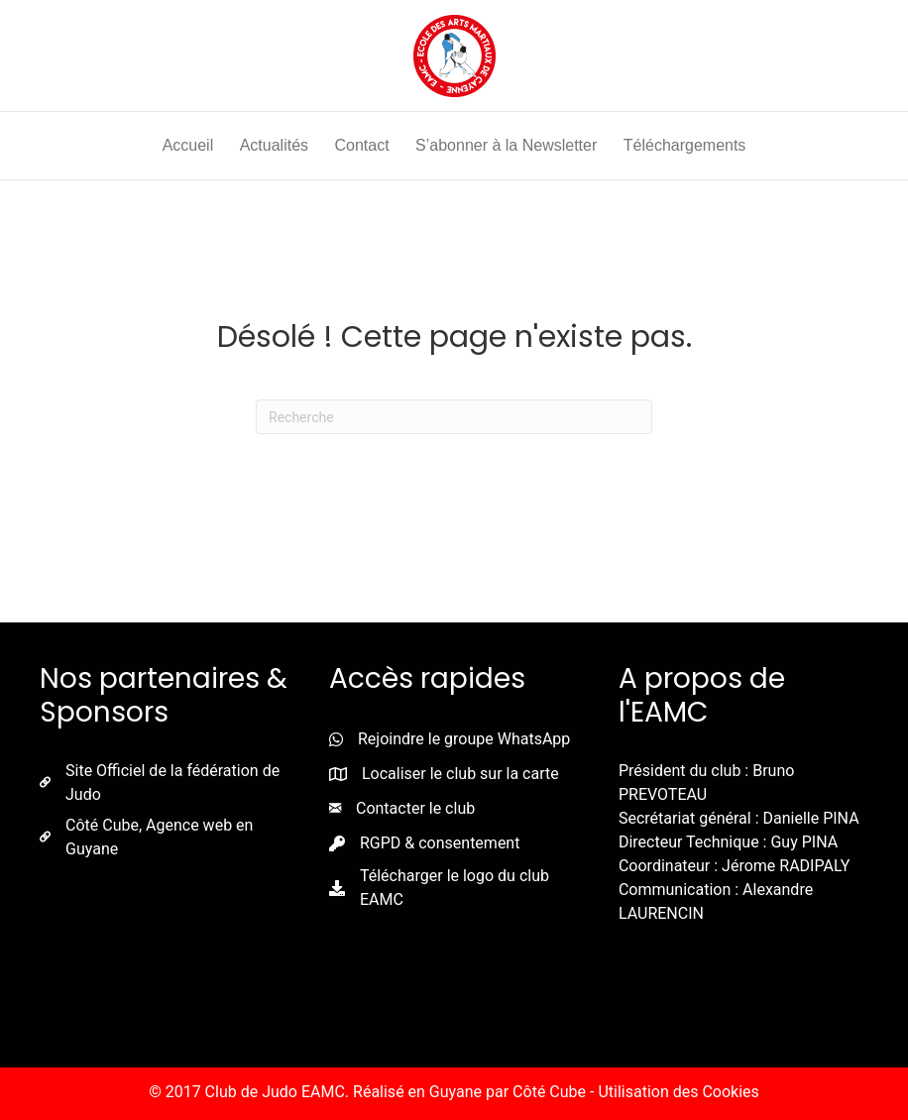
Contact (361, 145)
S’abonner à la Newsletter (506, 145)
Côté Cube (549, 1091)
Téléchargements (685, 145)
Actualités (274, 145)
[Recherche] (454, 416)
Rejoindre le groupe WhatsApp (464, 738)
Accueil (188, 145)
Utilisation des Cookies (678, 1091)
